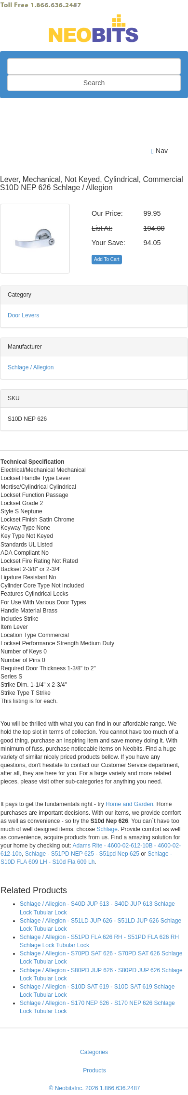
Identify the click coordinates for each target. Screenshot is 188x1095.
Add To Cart (107, 259)
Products (94, 1070)
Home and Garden (129, 804)
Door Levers (23, 315)
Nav (159, 151)
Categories (94, 1052)
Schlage (106, 829)
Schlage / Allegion (31, 367)
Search (94, 83)
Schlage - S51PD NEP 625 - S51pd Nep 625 (82, 853)
